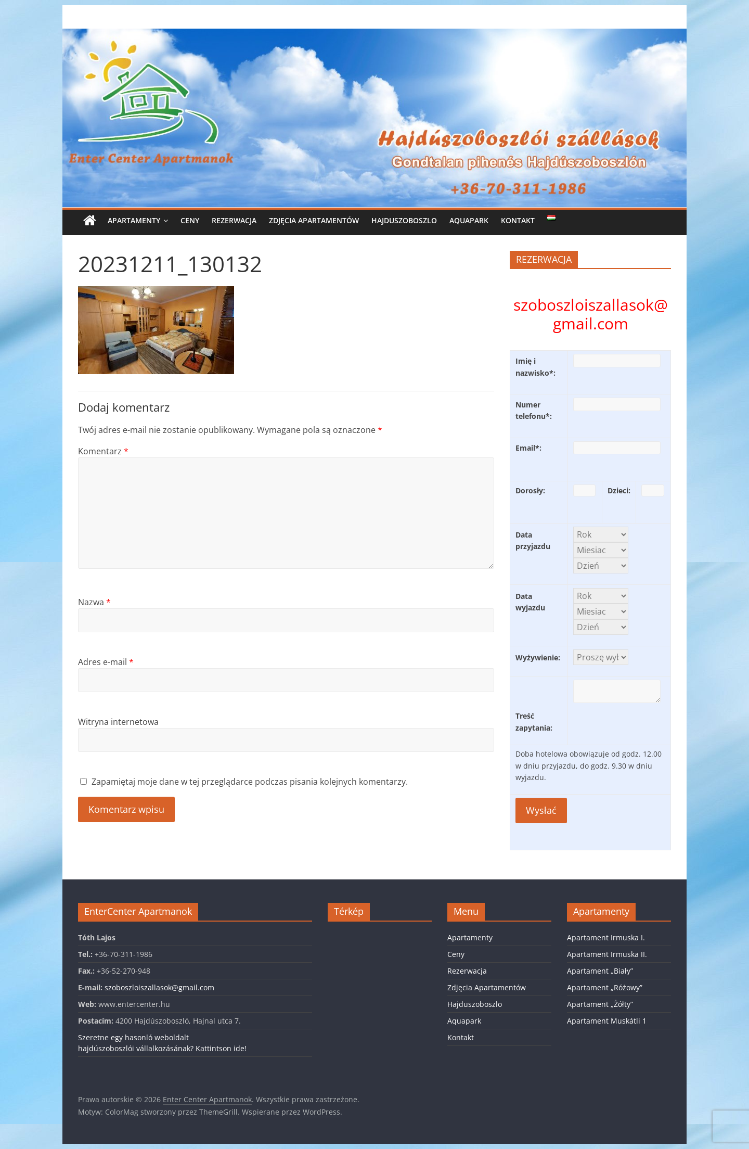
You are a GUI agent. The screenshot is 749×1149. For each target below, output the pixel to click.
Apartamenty (134, 220)
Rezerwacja (234, 220)
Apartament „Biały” (600, 971)
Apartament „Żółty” (600, 1004)
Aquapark (468, 220)
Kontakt (518, 220)
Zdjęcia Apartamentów (314, 220)
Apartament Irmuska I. (606, 937)
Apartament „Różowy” (604, 987)
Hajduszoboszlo (404, 220)
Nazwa (94, 602)
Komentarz (103, 451)
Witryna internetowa (118, 721)
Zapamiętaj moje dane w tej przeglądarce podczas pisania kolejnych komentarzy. (250, 781)
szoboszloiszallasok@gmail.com (159, 987)
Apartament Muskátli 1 (607, 1021)
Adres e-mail (106, 662)
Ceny (189, 220)
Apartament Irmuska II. (607, 954)
